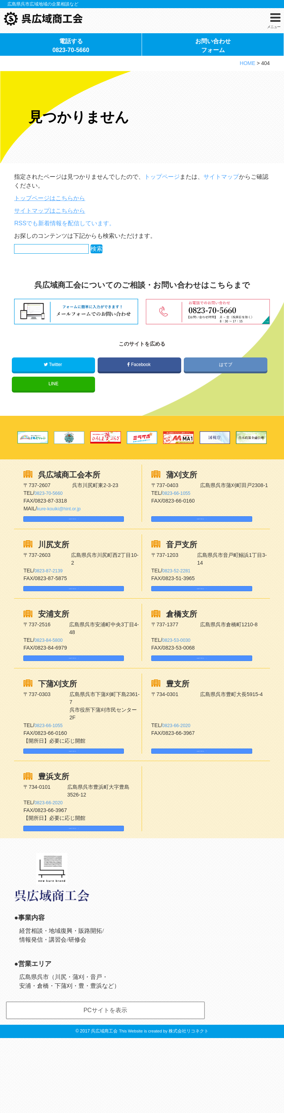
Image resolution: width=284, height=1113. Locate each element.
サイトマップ (221, 212)
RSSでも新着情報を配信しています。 (64, 258)
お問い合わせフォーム (213, 73)
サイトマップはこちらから (49, 246)
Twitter (53, 399)
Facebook (139, 399)
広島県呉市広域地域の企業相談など (42, 4)
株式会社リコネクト (189, 1106)
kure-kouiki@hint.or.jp (62, 544)
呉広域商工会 (104, 1106)
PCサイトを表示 (105, 1085)
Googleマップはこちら (57, 557)
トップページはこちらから (49, 233)
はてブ (225, 399)
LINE (53, 418)
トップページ (162, 212)
